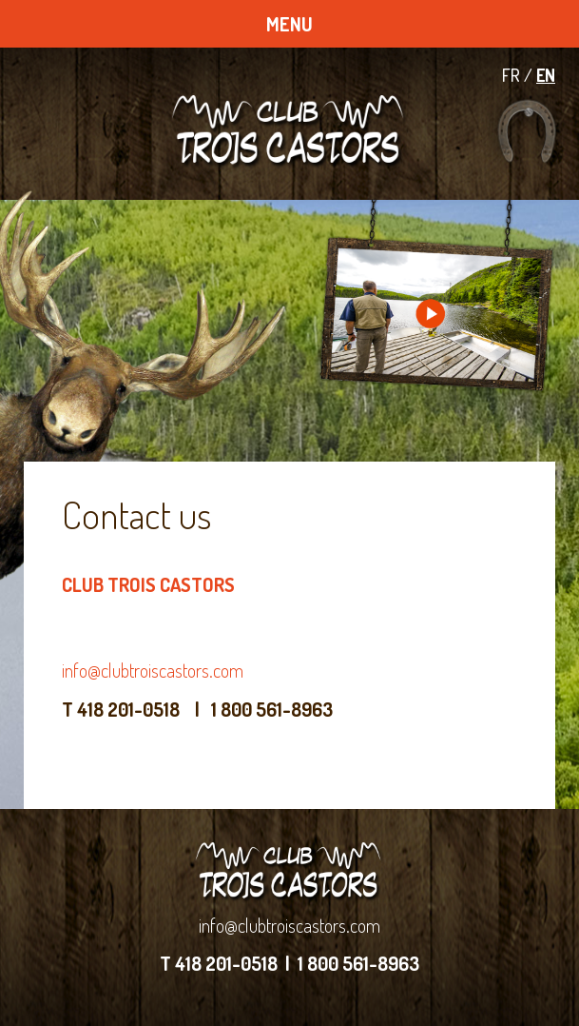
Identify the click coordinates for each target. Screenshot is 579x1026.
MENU (289, 23)
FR (511, 75)
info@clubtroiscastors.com (152, 670)
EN (545, 75)
